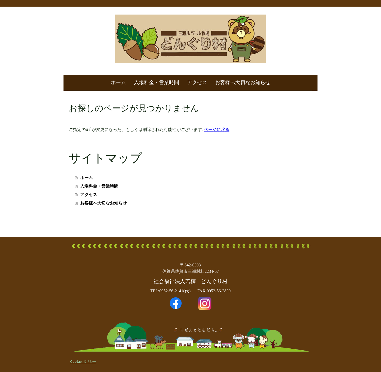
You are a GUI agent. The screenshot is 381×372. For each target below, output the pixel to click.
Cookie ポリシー (83, 361)
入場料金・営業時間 (156, 82)
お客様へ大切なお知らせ (242, 82)
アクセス (197, 82)
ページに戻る (216, 129)
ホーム (118, 82)
